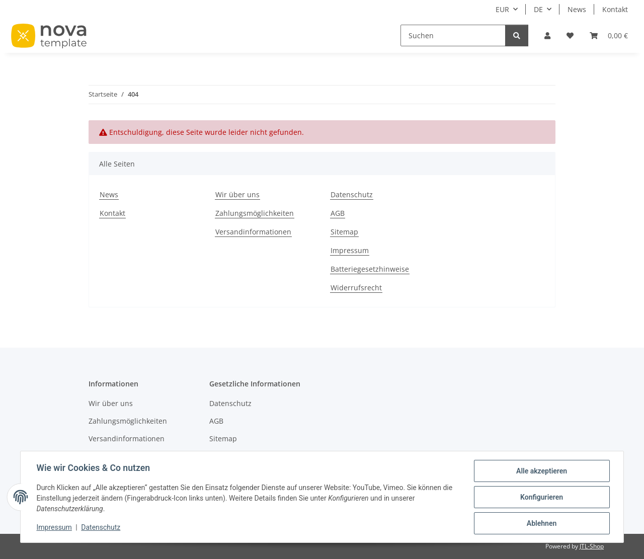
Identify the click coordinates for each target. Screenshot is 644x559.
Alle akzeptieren (541, 471)
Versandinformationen (253, 231)
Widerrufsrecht (356, 287)
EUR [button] (502, 9)
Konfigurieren (541, 497)
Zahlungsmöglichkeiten (254, 213)
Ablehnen (541, 523)
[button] (547, 35)
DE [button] (538, 9)
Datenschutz (101, 528)
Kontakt (615, 9)
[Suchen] (453, 35)
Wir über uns (237, 194)
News (577, 9)
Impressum (54, 528)
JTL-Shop (592, 546)
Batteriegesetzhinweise (370, 269)
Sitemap (344, 231)
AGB (338, 213)
